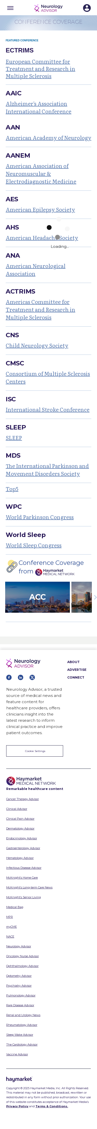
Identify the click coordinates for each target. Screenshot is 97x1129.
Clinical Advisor (16, 809)
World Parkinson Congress (40, 517)
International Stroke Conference (47, 409)
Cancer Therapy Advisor (22, 799)
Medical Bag (14, 907)
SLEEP (14, 437)
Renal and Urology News (23, 1015)
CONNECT (75, 677)
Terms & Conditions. (51, 1106)
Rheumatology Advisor (21, 1025)
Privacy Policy (17, 1106)
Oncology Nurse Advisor (22, 956)
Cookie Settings (35, 751)
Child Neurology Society (37, 345)
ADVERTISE (76, 670)
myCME (11, 926)
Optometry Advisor (19, 976)
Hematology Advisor (20, 858)
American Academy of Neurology (48, 137)
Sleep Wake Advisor (19, 1034)
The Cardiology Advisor (22, 1044)
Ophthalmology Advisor (22, 966)
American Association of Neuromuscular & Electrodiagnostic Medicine (41, 173)
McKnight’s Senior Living (23, 897)
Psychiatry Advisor (19, 985)
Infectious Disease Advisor (23, 868)
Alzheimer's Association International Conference (38, 107)
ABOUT (73, 662)
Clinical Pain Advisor (20, 818)
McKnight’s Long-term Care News (29, 887)
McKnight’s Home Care (22, 877)
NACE (10, 936)
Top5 (12, 489)
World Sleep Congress (34, 545)
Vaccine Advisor (17, 1054)
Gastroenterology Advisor (23, 848)
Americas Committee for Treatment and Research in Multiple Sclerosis (40, 309)
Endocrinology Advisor (21, 838)
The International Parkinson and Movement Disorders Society (47, 469)
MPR (9, 917)
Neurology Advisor (18, 946)
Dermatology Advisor (20, 828)
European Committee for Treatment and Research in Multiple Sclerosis (40, 68)
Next (94, 597)
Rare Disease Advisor (20, 1005)
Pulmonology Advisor (20, 995)
